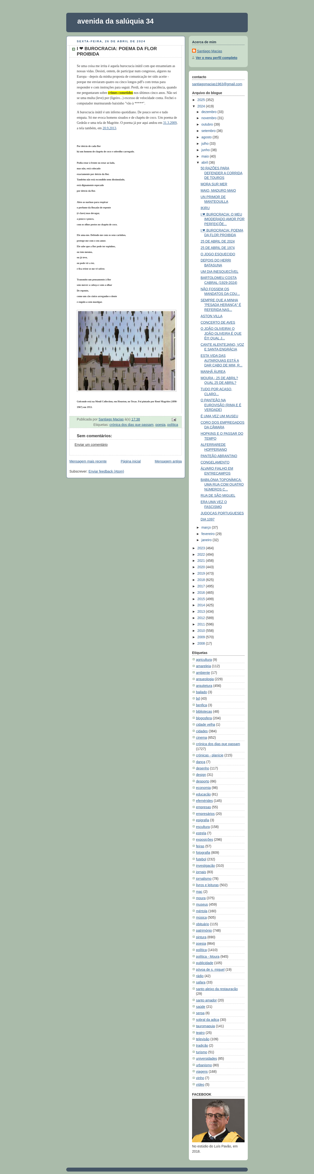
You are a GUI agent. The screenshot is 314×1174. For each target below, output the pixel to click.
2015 (201, 599)
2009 (201, 637)
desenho (202, 768)
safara (201, 982)
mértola (201, 911)
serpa (200, 1013)
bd (198, 698)
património (204, 930)
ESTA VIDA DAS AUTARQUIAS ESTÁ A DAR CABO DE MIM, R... (222, 360)
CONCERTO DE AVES (218, 322)
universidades (206, 1058)
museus (202, 904)
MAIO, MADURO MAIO (218, 190)
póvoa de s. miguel (210, 969)
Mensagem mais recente (88, 461)
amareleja (203, 666)
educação (203, 794)
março (206, 527)
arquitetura (204, 686)
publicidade (204, 963)
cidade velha (205, 724)
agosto (206, 137)
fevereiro (208, 534)
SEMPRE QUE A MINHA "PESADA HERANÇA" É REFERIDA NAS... (221, 305)
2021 (201, 561)
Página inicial (131, 461)
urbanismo (204, 1065)
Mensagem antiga (168, 461)
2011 (201, 624)
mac (199, 892)
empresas (203, 807)
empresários (205, 814)
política (172, 425)
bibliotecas (204, 711)
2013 (201, 611)
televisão (202, 1039)
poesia (161, 425)
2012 (201, 618)
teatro (200, 1033)
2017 (201, 586)
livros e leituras (207, 885)
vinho (200, 1078)
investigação (205, 866)
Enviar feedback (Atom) (106, 471)
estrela (201, 833)
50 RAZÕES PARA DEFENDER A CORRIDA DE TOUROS (222, 173)
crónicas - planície (209, 755)
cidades (202, 731)
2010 (201, 631)
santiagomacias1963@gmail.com (217, 84)
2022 (201, 554)
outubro (207, 124)
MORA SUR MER (214, 184)
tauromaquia (205, 1026)
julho (205, 143)
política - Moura (208, 956)
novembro (209, 118)
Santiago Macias (209, 51)
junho (206, 150)
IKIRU (205, 208)
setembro (209, 131)
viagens (202, 1071)
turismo (201, 1052)
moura (201, 898)
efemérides (204, 801)
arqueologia (205, 679)
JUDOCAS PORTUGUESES (222, 513)
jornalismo (203, 879)
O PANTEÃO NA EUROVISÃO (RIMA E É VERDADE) (221, 405)
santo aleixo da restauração (217, 989)
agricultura (204, 660)
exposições (204, 839)
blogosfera (204, 718)
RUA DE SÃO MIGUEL (218, 495)
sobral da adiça (207, 1020)
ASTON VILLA (211, 316)
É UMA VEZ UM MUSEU (219, 416)
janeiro (206, 540)
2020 (201, 567)
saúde (200, 1007)
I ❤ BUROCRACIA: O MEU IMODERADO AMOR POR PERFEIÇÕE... (223, 219)
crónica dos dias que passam (131, 425)
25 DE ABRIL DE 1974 (218, 248)
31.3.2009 (170, 123)
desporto (202, 781)
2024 (201, 106)
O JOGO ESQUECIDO (218, 254)
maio (205, 156)
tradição (202, 1045)
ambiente (203, 673)
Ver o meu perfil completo (216, 58)
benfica (201, 705)
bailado (201, 692)
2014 (201, 605)
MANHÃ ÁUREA (213, 372)
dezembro (209, 112)
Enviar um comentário (91, 445)
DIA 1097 (208, 519)
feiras (200, 846)
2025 (201, 100)
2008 (201, 643)
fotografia (203, 853)
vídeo (200, 1085)
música (201, 917)
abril (205, 162)
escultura (203, 827)
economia (203, 788)
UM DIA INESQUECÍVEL (219, 272)
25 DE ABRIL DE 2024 (218, 241)
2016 (201, 592)
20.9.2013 (109, 128)
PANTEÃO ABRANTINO (219, 456)
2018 (201, 580)
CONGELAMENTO (215, 462)
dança (200, 762)
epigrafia (202, 820)
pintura (201, 937)
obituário (202, 924)
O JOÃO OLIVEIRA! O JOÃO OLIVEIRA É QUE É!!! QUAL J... (221, 333)
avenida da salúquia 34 (115, 21)
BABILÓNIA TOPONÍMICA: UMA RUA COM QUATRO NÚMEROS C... (222, 484)
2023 (201, 548)
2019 (201, 573)
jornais (201, 872)
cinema (201, 737)
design (201, 775)
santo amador (206, 1000)
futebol (201, 859)
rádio (200, 976)
